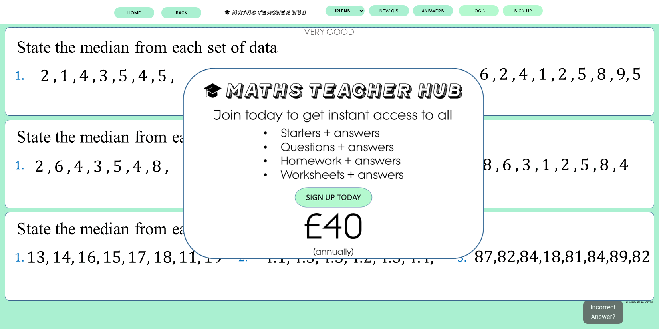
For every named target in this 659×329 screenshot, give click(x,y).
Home (134, 13)
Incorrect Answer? (602, 312)
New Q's (389, 11)
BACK (181, 13)
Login (479, 11)
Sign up (523, 11)
